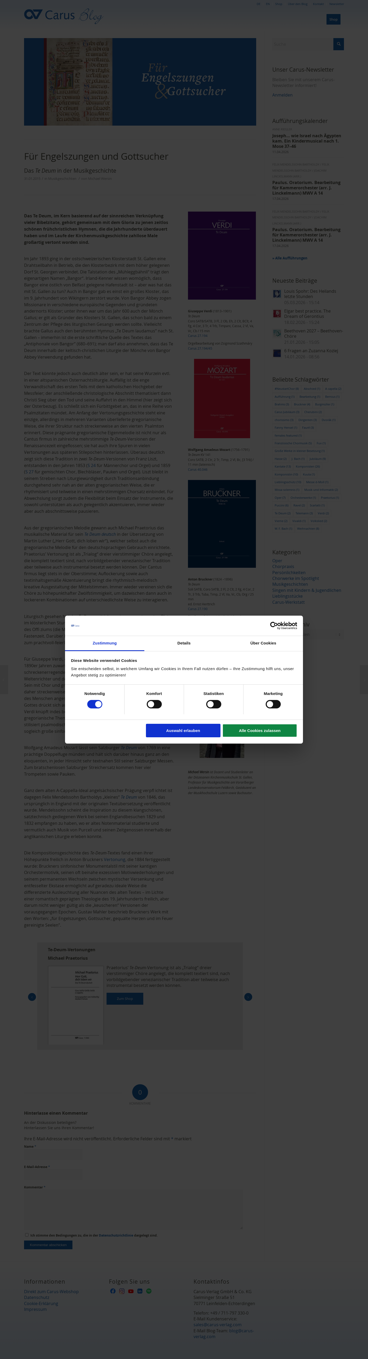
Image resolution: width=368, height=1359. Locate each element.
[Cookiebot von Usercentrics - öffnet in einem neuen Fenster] (274, 626)
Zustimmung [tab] (105, 643)
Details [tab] (184, 643)
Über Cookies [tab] (263, 643)
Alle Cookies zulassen (260, 730)
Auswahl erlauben (183, 730)
